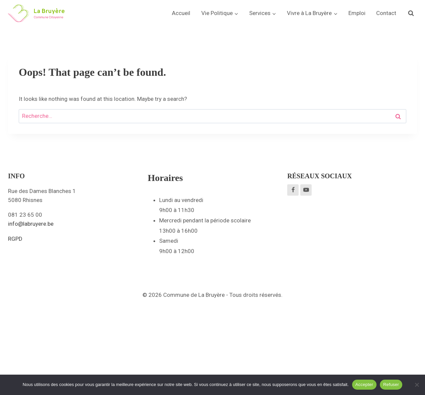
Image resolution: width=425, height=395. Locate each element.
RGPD (15, 238)
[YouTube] (306, 190)
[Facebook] (293, 190)
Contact (386, 13)
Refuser (391, 384)
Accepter (364, 384)
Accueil (181, 13)
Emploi (356, 13)
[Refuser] (416, 384)
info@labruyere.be (31, 223)
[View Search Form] (411, 13)
